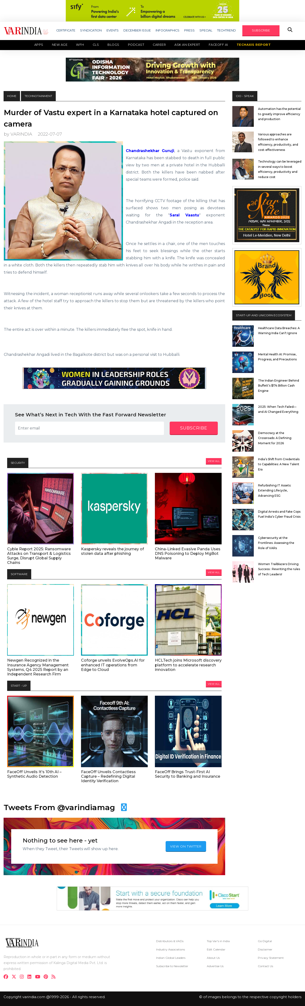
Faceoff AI (218, 44)
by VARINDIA (18, 134)
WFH (80, 44)
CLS (96, 44)
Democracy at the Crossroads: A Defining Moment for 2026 (274, 438)
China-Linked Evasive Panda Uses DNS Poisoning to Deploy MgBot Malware (187, 553)
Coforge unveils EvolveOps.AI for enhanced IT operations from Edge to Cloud (113, 665)
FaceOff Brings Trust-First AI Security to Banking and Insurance (187, 774)
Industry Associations (170, 949)
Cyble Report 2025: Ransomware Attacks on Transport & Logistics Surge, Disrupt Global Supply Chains (39, 556)
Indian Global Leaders (170, 958)
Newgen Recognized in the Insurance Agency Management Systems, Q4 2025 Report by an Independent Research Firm (38, 667)
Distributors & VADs (169, 941)
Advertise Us (215, 966)
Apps (38, 44)
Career (159, 44)
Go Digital (265, 941)
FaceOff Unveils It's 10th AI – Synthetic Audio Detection (34, 774)
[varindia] (54, 977)
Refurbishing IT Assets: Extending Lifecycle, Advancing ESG (274, 490)
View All (214, 461)
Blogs (113, 44)
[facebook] (7, 977)
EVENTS (113, 30)
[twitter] (15, 977)
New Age (60, 44)
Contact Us (265, 966)
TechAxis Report (254, 44)
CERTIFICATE (65, 30)
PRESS (189, 30)
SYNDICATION (91, 30)
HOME (11, 96)
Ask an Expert (187, 44)
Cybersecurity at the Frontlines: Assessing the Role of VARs (276, 543)
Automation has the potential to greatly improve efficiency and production (279, 114)
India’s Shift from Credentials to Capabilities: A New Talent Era (279, 464)
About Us (213, 958)
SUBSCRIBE (261, 30)
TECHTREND (226, 30)
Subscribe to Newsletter (172, 966)
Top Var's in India (218, 941)
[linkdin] (30, 977)
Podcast (136, 44)
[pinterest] (47, 977)
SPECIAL (205, 30)
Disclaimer (265, 949)
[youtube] (39, 977)
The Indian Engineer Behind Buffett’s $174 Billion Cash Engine (278, 386)
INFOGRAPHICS (167, 30)
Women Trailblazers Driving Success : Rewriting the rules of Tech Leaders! (279, 569)
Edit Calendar (216, 949)
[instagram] (23, 977)
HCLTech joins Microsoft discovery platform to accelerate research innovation (188, 665)
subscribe (193, 428)
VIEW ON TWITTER (186, 846)
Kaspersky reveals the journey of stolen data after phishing (112, 551)
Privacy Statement (271, 958)
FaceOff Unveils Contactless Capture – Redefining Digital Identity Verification (108, 776)
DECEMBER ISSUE (137, 30)
